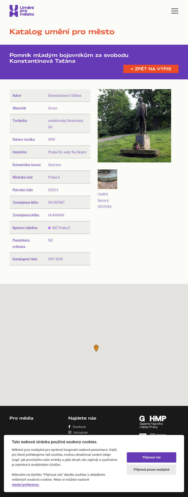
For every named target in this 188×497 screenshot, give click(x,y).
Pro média (21, 418)
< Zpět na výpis (151, 69)
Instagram (78, 432)
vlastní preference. (25, 484)
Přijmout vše (151, 457)
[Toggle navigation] (174, 11)
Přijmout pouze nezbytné (151, 469)
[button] (96, 348)
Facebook (77, 426)
